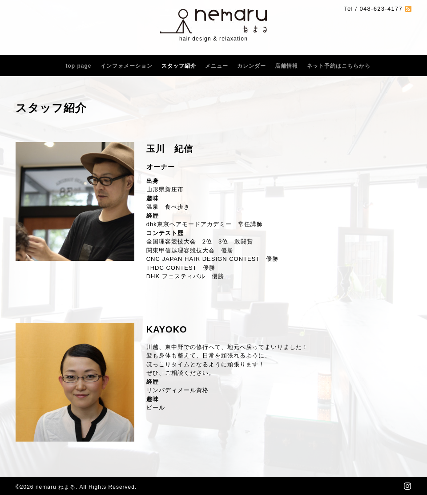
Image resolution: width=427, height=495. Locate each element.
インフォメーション (127, 66)
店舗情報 (286, 66)
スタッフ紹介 (178, 66)
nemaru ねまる (56, 487)
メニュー (216, 66)
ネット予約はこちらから (339, 66)
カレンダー (251, 66)
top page (79, 66)
